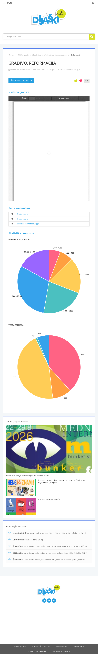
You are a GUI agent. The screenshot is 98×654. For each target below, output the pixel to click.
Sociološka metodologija (28, 224)
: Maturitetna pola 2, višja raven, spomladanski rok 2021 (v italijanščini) (47, 546)
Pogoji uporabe (20, 646)
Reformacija (22, 214)
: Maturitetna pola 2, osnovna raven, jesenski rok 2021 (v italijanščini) (46, 559)
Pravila (35, 646)
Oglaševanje (61, 646)
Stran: (24, 98)
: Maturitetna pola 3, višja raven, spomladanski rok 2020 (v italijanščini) (47, 553)
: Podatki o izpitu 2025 (25, 539)
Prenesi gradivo (19, 80)
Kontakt (47, 646)
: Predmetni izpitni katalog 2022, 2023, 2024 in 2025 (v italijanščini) (47, 533)
